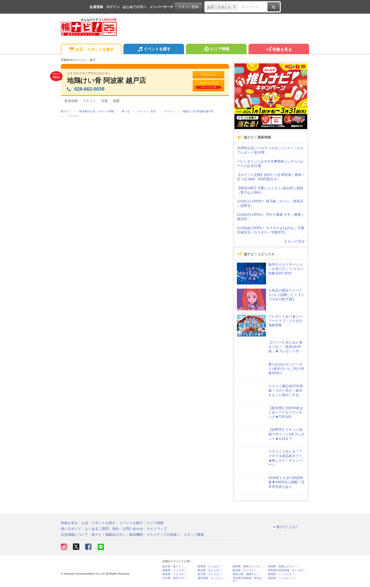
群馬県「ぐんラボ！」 (175, 574)
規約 (115, 529)
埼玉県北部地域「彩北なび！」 (247, 579)
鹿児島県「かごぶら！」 (212, 578)
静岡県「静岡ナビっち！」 (249, 566)
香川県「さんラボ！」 (211, 574)
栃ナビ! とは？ (285, 527)
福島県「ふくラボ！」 (175, 570)
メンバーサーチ (161, 7)
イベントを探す (153, 49)
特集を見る (279, 49)
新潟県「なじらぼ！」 (211, 570)
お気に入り (208, 74)
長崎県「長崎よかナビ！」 (284, 566)
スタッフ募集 (194, 534)
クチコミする (208, 85)
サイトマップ (157, 529)
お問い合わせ (133, 529)
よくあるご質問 (97, 529)
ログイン (113, 7)
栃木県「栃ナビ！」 (174, 566)
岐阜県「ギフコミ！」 (246, 570)
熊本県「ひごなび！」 (211, 566)
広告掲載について (74, 534)
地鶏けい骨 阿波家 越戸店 (106, 80)
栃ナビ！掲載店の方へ (109, 534)
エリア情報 (216, 49)
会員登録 (96, 7)
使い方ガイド (71, 529)
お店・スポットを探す (91, 49)
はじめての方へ (134, 7)
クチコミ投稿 (188, 7)
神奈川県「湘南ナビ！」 (247, 574)
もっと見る (294, 241)
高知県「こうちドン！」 (282, 578)
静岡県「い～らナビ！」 (282, 574)
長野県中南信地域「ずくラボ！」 (288, 570)
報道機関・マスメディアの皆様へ (154, 534)
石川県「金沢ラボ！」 (175, 578)
